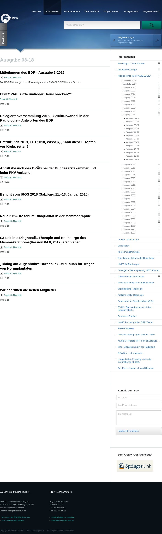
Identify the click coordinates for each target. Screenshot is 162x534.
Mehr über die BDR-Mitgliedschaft (16, 517)
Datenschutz (69, 531)
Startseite (36, 11)
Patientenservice (72, 11)
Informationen (52, 11)
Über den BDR (92, 11)
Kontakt (50, 531)
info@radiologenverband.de (62, 517)
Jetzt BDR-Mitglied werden (13, 520)
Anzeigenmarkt (131, 11)
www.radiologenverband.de (62, 520)
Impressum (58, 531)
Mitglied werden (111, 11)
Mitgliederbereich (151, 11)
